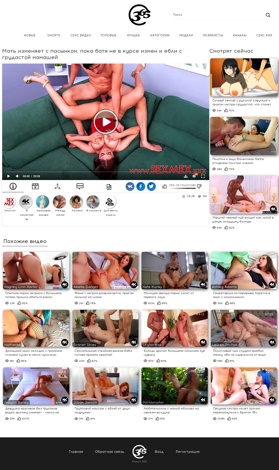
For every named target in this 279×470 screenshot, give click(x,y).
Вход (159, 452)
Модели (186, 35)
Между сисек (59, 205)
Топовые (108, 35)
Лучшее (133, 35)
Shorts (53, 35)
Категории (159, 35)
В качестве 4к (26, 208)
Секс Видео (80, 35)
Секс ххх (264, 35)
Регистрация (187, 452)
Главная (9, 35)
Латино (76, 203)
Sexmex (9, 203)
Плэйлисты (213, 35)
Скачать (185, 176)
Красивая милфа (43, 205)
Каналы (240, 35)
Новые (30, 35)
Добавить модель (110, 205)
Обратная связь (109, 452)
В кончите (93, 203)
